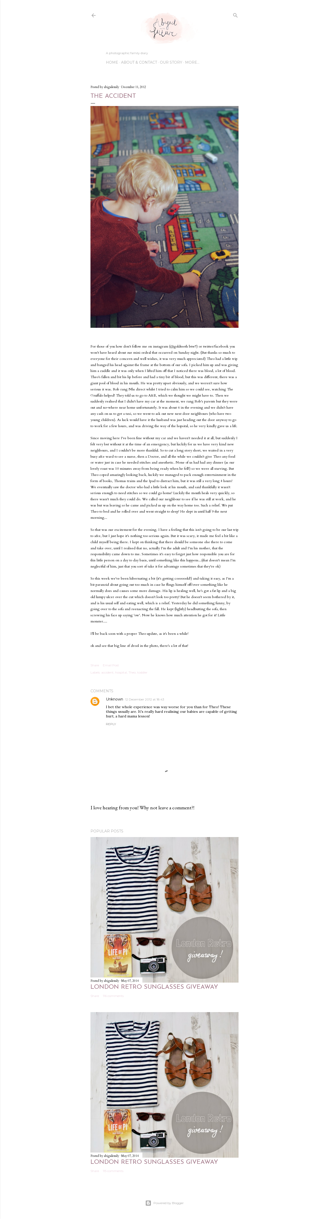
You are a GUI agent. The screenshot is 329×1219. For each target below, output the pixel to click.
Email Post (111, 665)
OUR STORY (171, 62)
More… (192, 62)
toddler (142, 672)
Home (112, 62)
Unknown (114, 699)
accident (107, 672)
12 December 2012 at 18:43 (144, 699)
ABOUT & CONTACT (139, 62)
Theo (132, 672)
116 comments (113, 996)
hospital (121, 672)
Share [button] (94, 665)
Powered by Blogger (164, 1203)
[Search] (235, 14)
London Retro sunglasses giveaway (154, 987)
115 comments (113, 1171)
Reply (111, 724)
